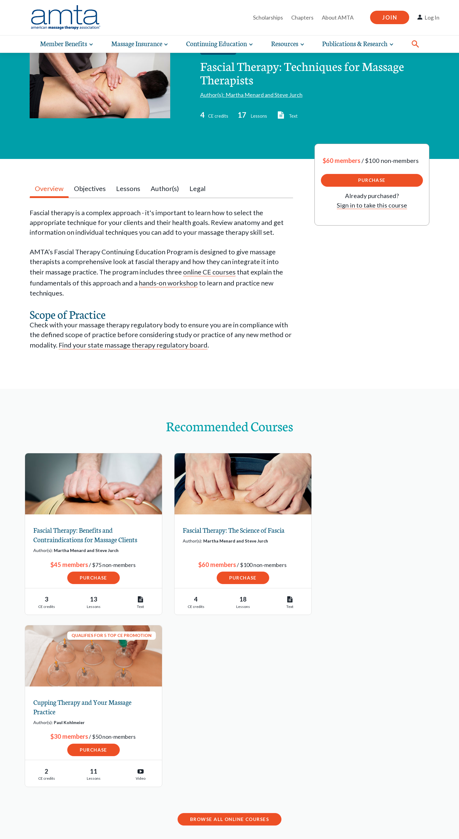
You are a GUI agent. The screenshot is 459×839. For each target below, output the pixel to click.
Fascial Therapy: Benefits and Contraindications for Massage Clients (86, 534)
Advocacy (34, 794)
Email (170, 767)
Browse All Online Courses (229, 647)
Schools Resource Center (57, 767)
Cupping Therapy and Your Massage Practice (364, 534)
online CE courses (209, 272)
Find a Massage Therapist (57, 727)
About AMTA (338, 17)
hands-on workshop (168, 283)
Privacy (52, 828)
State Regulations (46, 780)
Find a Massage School (53, 740)
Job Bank (33, 753)
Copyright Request (96, 828)
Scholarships (268, 17)
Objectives (90, 188)
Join (389, 17)
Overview (49, 188)
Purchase (372, 180)
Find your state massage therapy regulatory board (133, 345)
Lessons (128, 188)
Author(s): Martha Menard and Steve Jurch (251, 94)
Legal (197, 188)
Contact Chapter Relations (350, 775)
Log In (431, 17)
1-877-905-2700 (186, 787)
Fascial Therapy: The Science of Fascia (225, 530)
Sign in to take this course (372, 205)
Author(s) (165, 188)
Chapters (302, 17)
